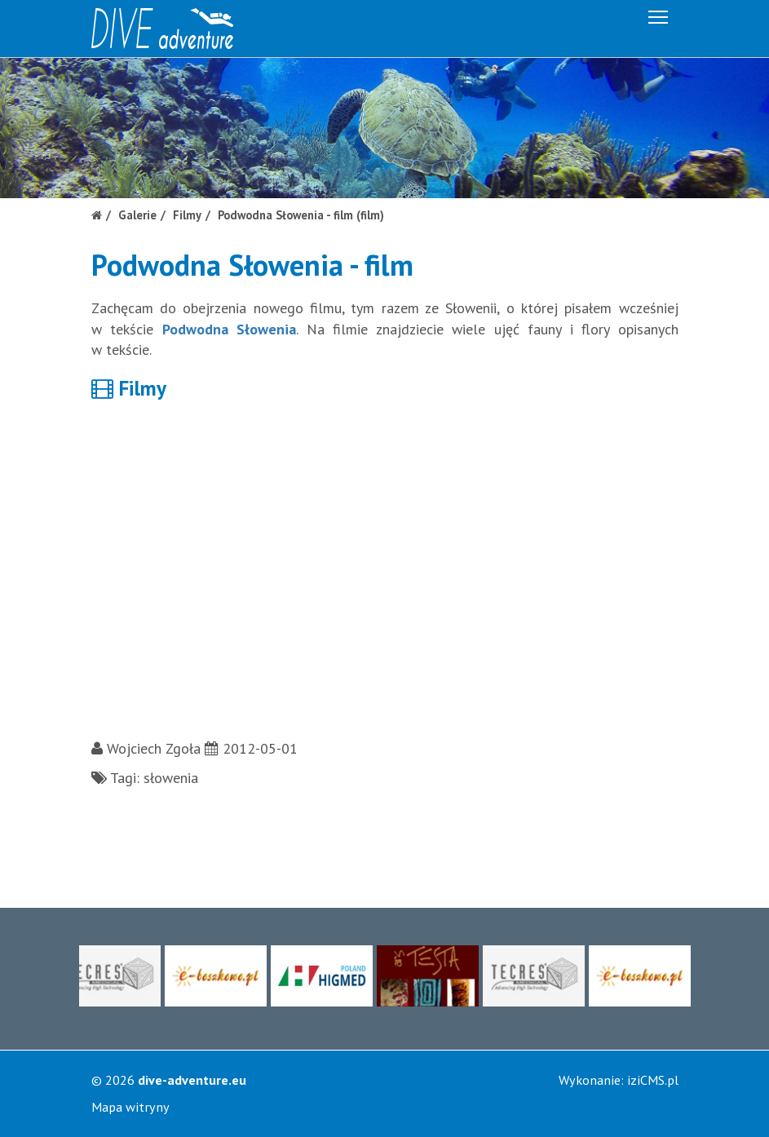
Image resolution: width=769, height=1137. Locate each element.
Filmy (187, 215)
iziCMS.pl (652, 1080)
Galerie (137, 215)
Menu (659, 14)
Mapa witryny (130, 1107)
